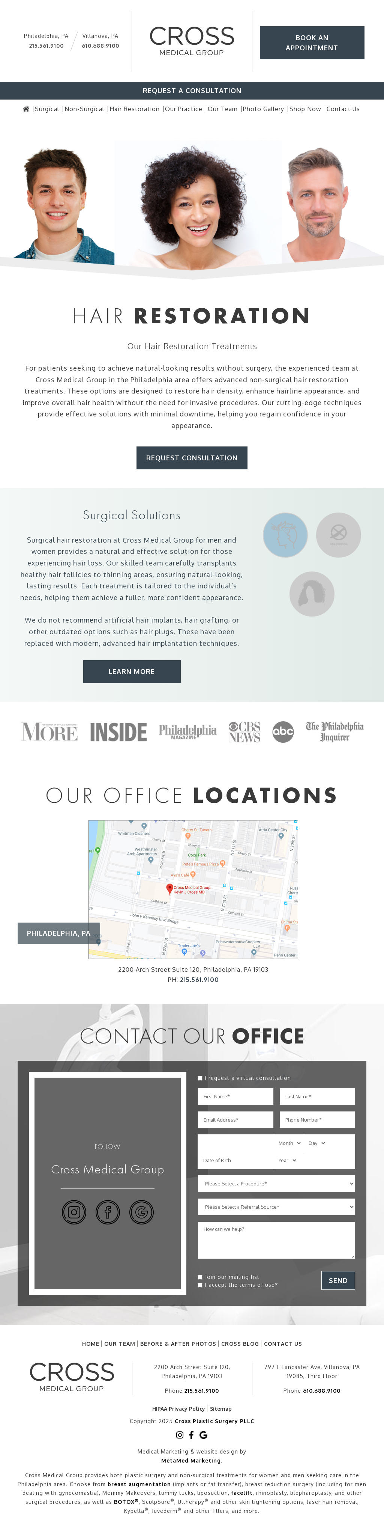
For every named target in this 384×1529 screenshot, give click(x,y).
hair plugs (157, 631)
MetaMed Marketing (191, 1459)
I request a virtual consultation (248, 1078)
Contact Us (283, 1344)
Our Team (119, 1344)
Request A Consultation (192, 90)
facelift (242, 1491)
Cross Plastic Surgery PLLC (214, 1420)
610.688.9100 (100, 45)
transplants (217, 563)
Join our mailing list (232, 1277)
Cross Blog (240, 1344)
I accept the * (241, 1285)
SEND (338, 1280)
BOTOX (126, 1500)
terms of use (257, 1285)
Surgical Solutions (132, 514)
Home (90, 1344)
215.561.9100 (46, 45)
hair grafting (206, 620)
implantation (175, 643)
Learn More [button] (132, 671)
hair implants (158, 620)
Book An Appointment (312, 42)
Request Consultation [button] (192, 458)
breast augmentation (139, 1482)
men (215, 540)
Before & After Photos (178, 1344)
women (44, 551)
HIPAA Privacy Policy (178, 1408)
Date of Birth (217, 1160)
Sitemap (221, 1408)
